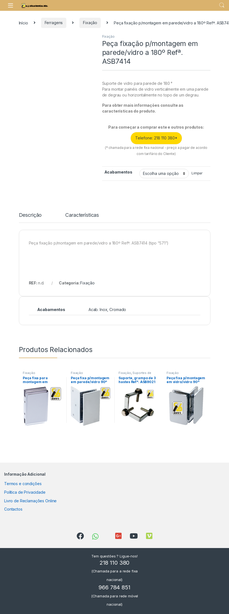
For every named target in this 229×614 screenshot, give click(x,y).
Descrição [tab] (30, 215)
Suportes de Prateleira (135, 374)
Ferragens (54, 22)
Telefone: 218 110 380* (156, 138)
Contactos (13, 509)
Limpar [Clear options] (197, 173)
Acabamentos (118, 172)
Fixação (90, 22)
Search (222, 5)
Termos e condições (22, 483)
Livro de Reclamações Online (30, 500)
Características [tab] (82, 215)
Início (23, 22)
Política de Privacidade (25, 492)
